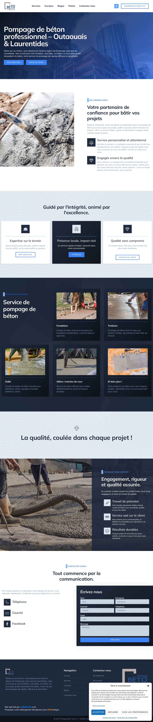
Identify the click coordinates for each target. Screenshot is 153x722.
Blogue (60, 6)
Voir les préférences (135, 712)
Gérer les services (99, 706)
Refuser (113, 712)
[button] (148, 686)
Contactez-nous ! (77, 566)
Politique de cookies (109, 718)
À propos (48, 6)
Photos (71, 6)
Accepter (98, 712)
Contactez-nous (87, 6)
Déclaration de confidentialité (127, 718)
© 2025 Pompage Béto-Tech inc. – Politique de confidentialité (76, 719)
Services (36, 6)
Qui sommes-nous (98, 100)
